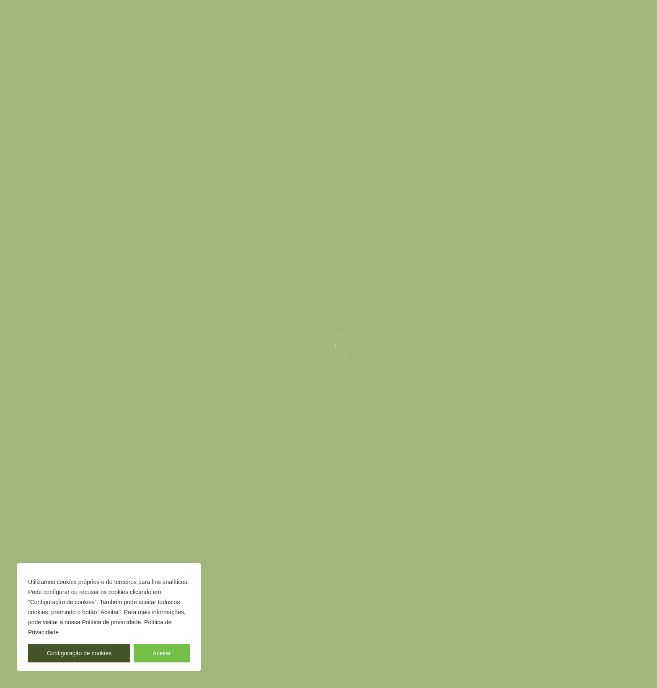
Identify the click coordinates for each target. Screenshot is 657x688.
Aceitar (162, 653)
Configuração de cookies (79, 653)
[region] (109, 617)
